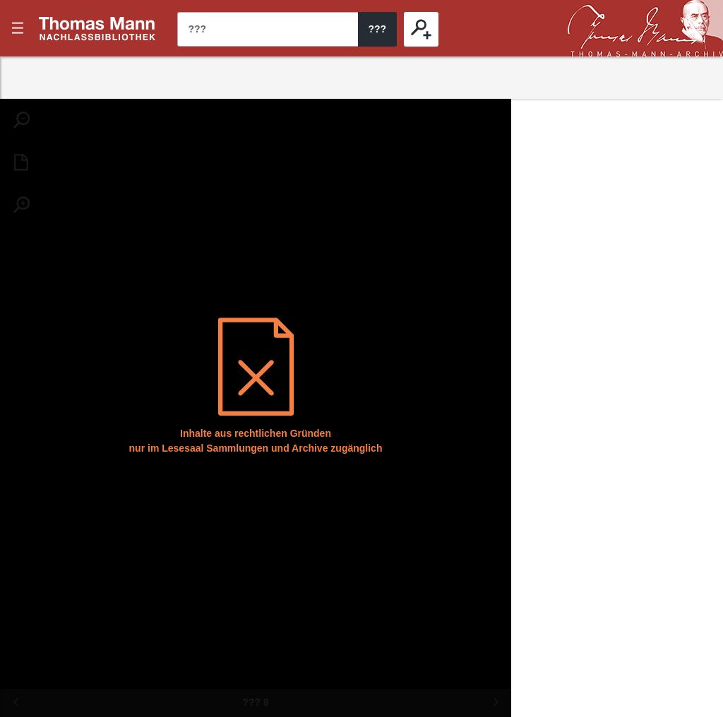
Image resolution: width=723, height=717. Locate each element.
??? (97, 28)
